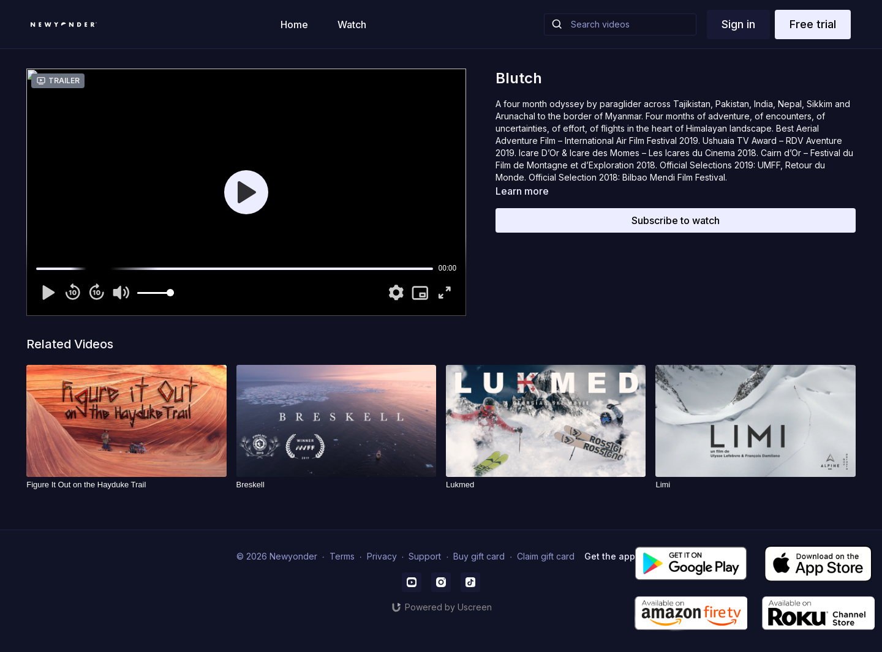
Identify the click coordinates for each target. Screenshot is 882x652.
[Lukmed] (546, 485)
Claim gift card (546, 556)
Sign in (738, 24)
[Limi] (755, 485)
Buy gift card (479, 556)
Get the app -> (615, 556)
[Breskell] (336, 485)
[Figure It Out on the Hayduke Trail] (126, 485)
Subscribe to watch (675, 220)
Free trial (813, 24)
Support (425, 556)
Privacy (382, 556)
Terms (342, 556)
